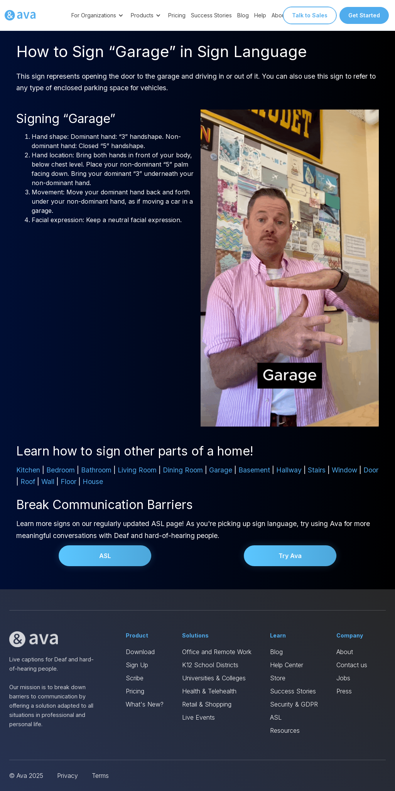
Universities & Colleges (214, 678)
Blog (243, 15)
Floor (68, 481)
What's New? (145, 704)
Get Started (364, 15)
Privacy (67, 775)
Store (277, 678)
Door (370, 470)
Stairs (317, 470)
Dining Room (183, 470)
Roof (27, 481)
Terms (100, 775)
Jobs (343, 678)
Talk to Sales (309, 15)
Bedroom (60, 470)
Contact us (351, 665)
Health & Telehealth (209, 691)
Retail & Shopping (206, 704)
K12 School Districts (210, 665)
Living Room (137, 470)
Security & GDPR (294, 704)
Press (344, 691)
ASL (105, 556)
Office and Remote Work (217, 652)
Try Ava (290, 556)
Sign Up (137, 665)
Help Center (286, 665)
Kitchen (28, 470)
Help (260, 15)
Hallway (289, 470)
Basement (254, 470)
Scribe (134, 678)
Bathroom (96, 470)
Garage (220, 470)
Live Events (198, 717)
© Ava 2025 (26, 775)
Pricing (177, 15)
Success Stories (211, 15)
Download (140, 652)
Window (344, 470)
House (93, 481)
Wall (47, 481)
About (344, 652)
